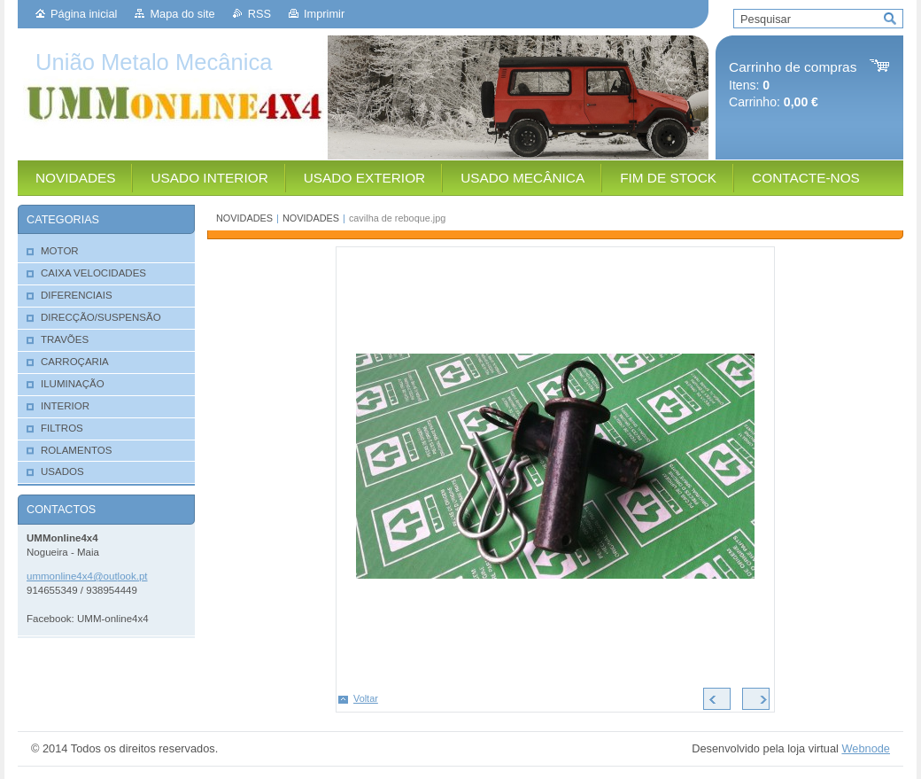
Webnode (865, 748)
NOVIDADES (244, 218)
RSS (259, 13)
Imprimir (324, 13)
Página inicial (83, 13)
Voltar (365, 698)
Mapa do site (182, 13)
